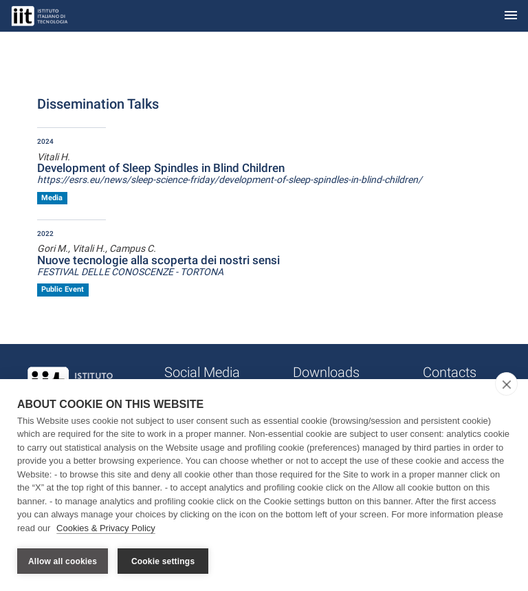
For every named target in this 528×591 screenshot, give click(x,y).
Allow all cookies (62, 561)
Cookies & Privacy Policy (105, 528)
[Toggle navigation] (511, 16)
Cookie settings (163, 561)
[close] (506, 384)
